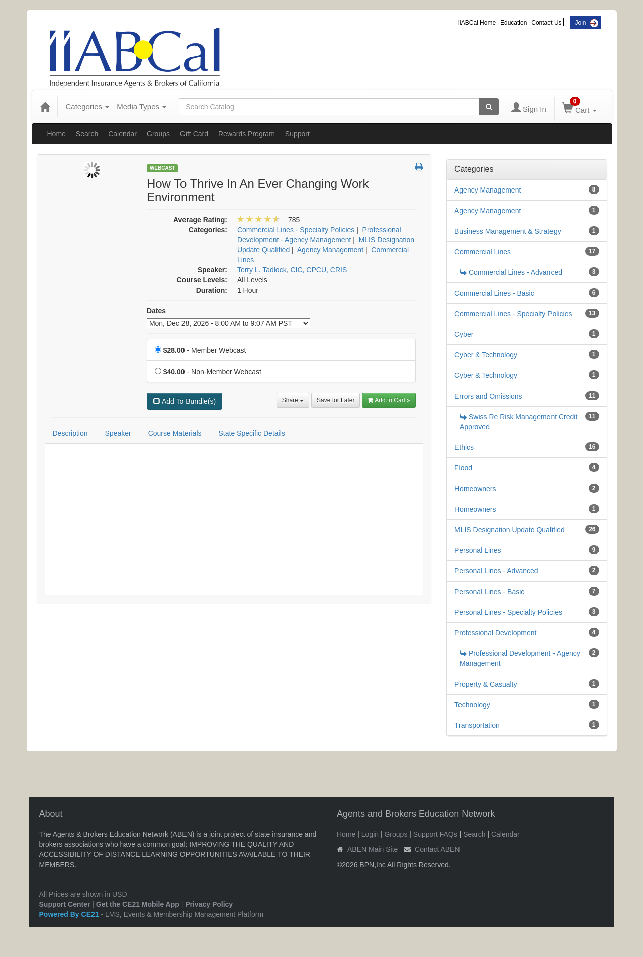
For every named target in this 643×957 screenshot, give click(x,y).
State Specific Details (252, 433)
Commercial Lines (482, 252)
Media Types (141, 106)
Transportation (477, 725)
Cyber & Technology (485, 355)
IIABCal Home (476, 22)
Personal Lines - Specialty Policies (508, 612)
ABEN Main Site (372, 849)
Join (580, 22)
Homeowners (475, 489)
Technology (472, 705)
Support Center (64, 904)
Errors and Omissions (488, 396)
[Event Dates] (228, 323)
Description (70, 433)
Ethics (464, 447)
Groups (158, 134)
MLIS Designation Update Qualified (509, 530)
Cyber (463, 334)
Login (370, 834)
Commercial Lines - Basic (494, 293)
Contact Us (546, 22)
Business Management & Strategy (507, 231)
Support (297, 134)
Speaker (118, 433)
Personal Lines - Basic (489, 592)
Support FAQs (435, 834)
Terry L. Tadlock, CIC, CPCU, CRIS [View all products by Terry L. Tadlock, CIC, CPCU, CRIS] (292, 270)
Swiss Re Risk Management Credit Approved (518, 422)
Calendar (122, 134)
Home (56, 134)
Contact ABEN (437, 849)
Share (293, 400)
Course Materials (175, 433)
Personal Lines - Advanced (496, 571)
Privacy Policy (209, 904)
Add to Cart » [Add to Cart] (389, 400)
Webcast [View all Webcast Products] (162, 168)
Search (87, 134)
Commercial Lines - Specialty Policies (513, 314)
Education (513, 22)
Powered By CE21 (70, 914)
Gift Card (194, 134)
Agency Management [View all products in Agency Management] (330, 250)
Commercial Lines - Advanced (511, 272)
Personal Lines (477, 550)
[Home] (44, 106)
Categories (88, 106)
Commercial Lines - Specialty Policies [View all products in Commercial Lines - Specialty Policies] (295, 230)
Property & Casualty (485, 684)
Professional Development (495, 633)
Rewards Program (246, 134)
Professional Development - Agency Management (520, 658)
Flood (463, 468)
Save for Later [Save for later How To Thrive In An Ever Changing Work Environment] (335, 400)
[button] (419, 167)
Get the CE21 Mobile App (137, 904)
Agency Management (487, 190)
